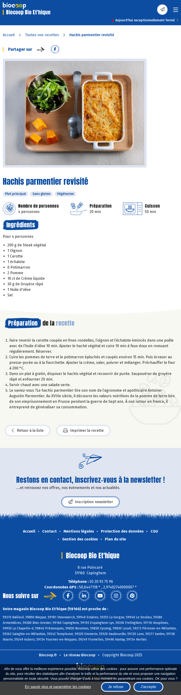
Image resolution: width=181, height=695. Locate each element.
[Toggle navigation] (175, 11)
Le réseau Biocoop (79, 655)
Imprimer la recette (83, 430)
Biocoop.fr (48, 655)
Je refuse (115, 687)
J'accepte (148, 687)
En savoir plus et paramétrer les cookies (58, 687)
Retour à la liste (28, 430)
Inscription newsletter (90, 502)
